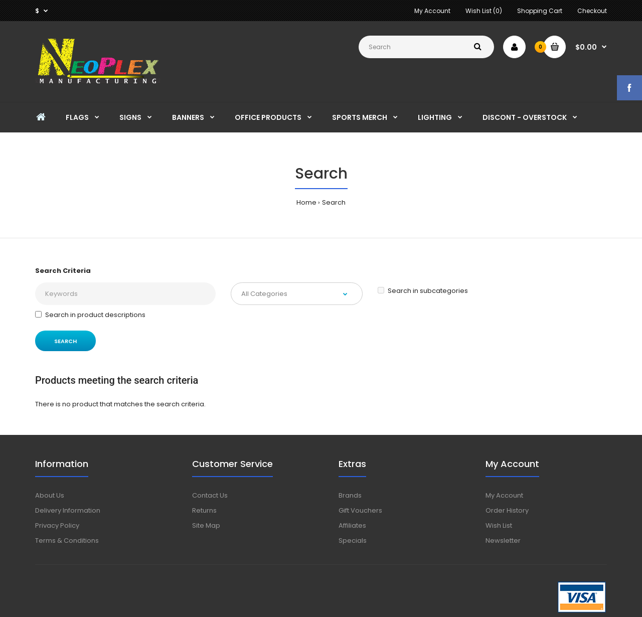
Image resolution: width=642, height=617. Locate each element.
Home (306, 202)
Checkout (592, 11)
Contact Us (210, 495)
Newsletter (503, 540)
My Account (432, 11)
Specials (353, 540)
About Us (49, 495)
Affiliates (352, 525)
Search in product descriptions (90, 315)
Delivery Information (67, 510)
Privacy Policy (57, 525)
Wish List (499, 525)
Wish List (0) (483, 11)
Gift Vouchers (360, 510)
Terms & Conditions (67, 540)
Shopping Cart (539, 11)
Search (334, 202)
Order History (507, 510)
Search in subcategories (423, 290)
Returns (204, 510)
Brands (350, 495)
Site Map (206, 525)
